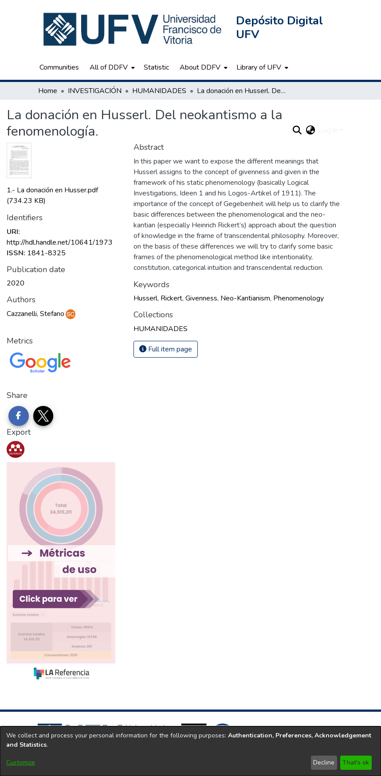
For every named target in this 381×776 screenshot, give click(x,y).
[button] (133, 29)
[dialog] (190, 751)
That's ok (355, 762)
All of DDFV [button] (109, 67)
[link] (161, 329)
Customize (20, 762)
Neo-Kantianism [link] (245, 298)
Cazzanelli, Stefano (35, 314)
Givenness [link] (201, 298)
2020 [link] (15, 283)
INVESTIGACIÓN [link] (95, 91)
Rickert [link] (171, 298)
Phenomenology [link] (298, 298)
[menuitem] (111, 67)
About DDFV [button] (200, 67)
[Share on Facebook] (18, 416)
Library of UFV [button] (258, 67)
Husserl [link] (145, 298)
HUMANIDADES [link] (159, 91)
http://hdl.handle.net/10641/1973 (60, 242)
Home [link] (47, 91)
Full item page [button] (165, 349)
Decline (323, 762)
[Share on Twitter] (43, 416)
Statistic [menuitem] (156, 67)
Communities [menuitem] (59, 67)
